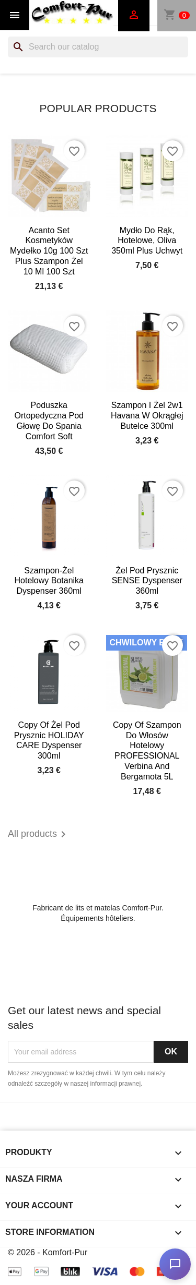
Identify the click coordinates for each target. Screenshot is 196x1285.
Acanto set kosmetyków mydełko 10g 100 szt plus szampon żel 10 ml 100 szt (49, 251)
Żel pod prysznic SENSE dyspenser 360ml (147, 581)
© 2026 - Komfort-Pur (47, 1252)
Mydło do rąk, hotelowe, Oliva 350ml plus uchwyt (146, 241)
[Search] (98, 47)
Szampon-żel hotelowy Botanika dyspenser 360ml (49, 581)
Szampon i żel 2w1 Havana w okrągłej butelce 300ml (147, 415)
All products (39, 834)
